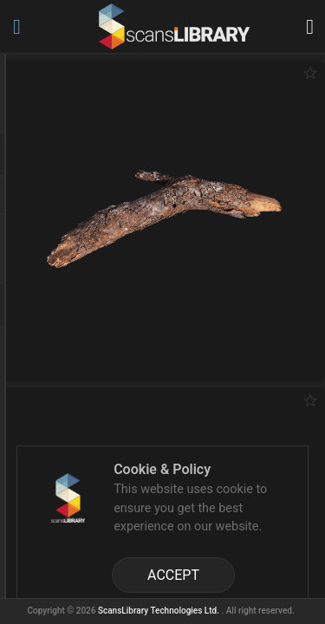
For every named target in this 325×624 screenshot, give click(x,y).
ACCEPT (173, 575)
